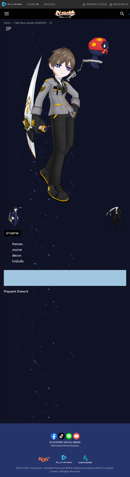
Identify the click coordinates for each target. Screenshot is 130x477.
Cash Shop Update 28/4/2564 (30, 23)
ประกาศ (17, 249)
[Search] (123, 14)
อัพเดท (16, 255)
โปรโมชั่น (18, 261)
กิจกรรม (17, 244)
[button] (6, 14)
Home (7, 23)
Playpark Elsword (16, 291)
